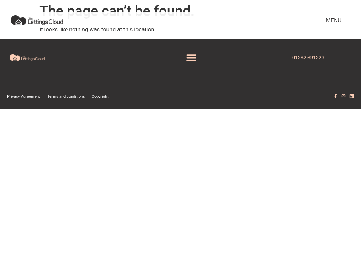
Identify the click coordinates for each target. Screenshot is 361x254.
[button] (191, 57)
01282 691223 (308, 57)
